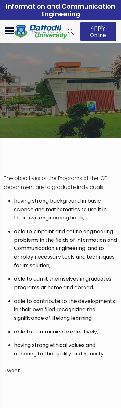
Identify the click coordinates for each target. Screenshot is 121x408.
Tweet (12, 370)
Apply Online (98, 31)
